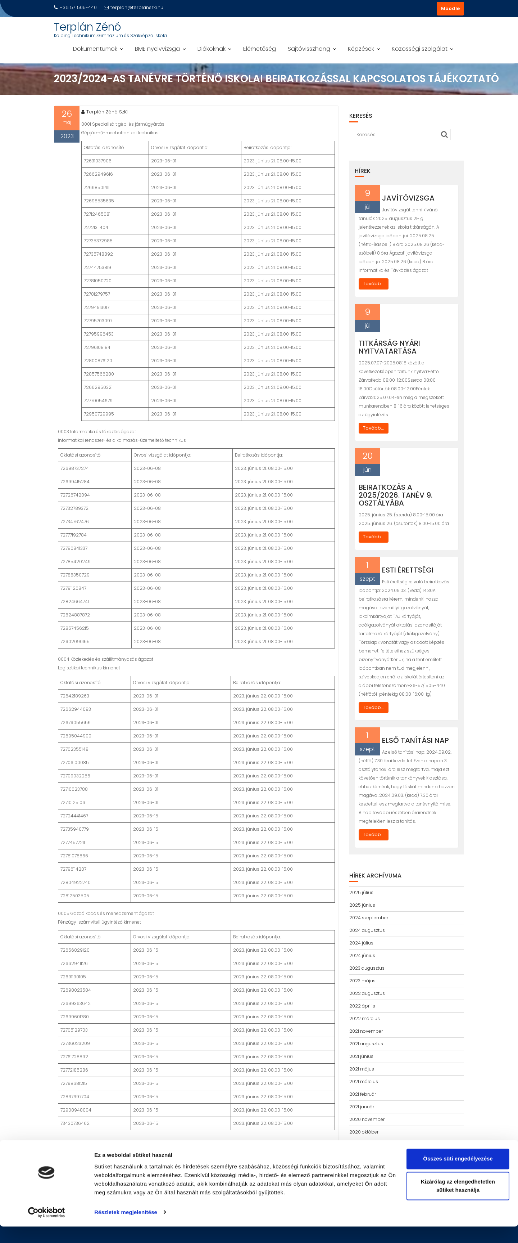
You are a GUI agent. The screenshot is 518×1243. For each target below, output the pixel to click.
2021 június (361, 1056)
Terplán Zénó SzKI (104, 111)
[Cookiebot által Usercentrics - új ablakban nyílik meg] (46, 1229)
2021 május (361, 1069)
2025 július (361, 892)
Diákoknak (211, 49)
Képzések (361, 49)
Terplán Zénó (87, 27)
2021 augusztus (366, 1044)
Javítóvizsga (408, 198)
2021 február (362, 1094)
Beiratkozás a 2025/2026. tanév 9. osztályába (395, 495)
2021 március (363, 1081)
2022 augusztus (367, 993)
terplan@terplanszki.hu (133, 7)
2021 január (361, 1107)
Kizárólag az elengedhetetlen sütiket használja (458, 1202)
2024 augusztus (367, 930)
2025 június (362, 905)
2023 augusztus (367, 968)
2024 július (361, 943)
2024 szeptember (368, 918)
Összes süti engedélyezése (457, 1175)
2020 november (367, 1119)
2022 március (364, 1018)
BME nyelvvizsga (157, 49)
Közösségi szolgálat (419, 49)
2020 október (363, 1132)
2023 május (362, 981)
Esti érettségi (407, 570)
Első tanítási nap (415, 740)
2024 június (362, 955)
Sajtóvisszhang (309, 49)
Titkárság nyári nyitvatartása (389, 347)
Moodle (450, 8)
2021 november (366, 1031)
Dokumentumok (95, 49)
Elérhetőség (259, 49)
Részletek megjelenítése (125, 1229)
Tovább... (373, 283)
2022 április (362, 1006)
